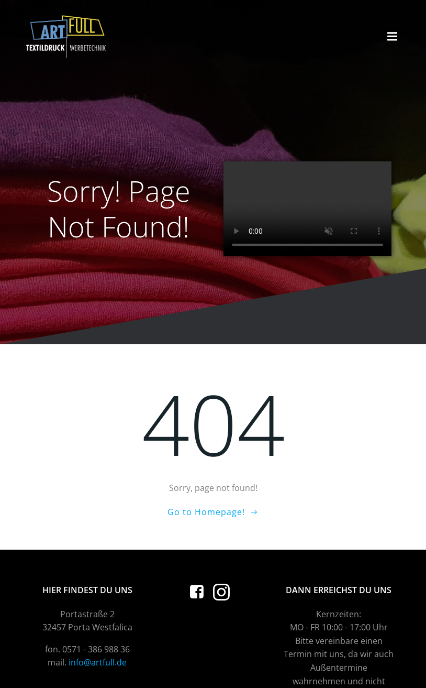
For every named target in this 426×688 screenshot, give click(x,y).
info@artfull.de (98, 662)
